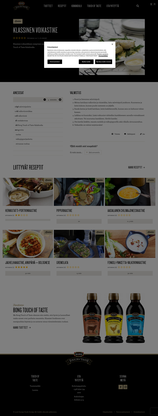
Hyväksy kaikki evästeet (103, 62)
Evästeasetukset (55, 62)
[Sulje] (112, 44)
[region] (79, 55)
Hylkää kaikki (86, 62)
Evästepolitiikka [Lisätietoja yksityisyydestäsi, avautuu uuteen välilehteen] (103, 56)
